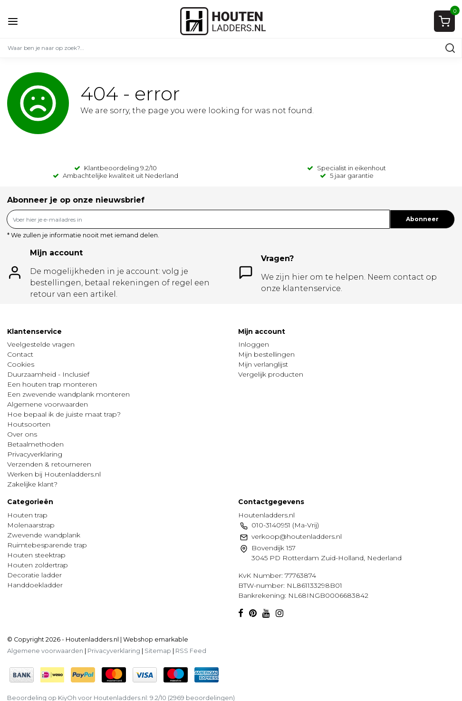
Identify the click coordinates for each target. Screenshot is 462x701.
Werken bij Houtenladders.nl (54, 474)
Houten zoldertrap (37, 565)
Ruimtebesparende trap (47, 545)
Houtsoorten (28, 424)
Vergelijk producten (270, 374)
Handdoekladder (35, 585)
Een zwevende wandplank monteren (68, 394)
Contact (20, 354)
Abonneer (422, 219)
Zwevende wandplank (43, 535)
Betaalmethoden (35, 444)
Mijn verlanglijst (263, 364)
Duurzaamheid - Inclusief (48, 374)
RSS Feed (190, 650)
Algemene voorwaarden (47, 404)
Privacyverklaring (34, 454)
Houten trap (27, 515)
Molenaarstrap (31, 525)
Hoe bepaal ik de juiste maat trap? (64, 414)
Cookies (20, 364)
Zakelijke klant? (32, 484)
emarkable (170, 639)
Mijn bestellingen (266, 354)
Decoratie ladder (34, 575)
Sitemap (157, 650)
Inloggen (253, 344)
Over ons (22, 434)
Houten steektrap (36, 555)
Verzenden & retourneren (49, 464)
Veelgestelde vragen (41, 344)
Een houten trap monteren (52, 384)
